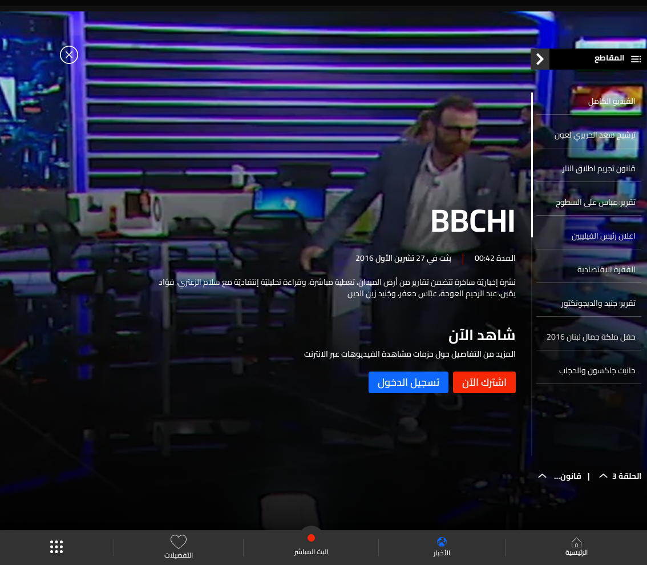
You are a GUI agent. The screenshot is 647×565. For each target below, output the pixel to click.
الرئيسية (576, 548)
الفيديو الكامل (612, 101)
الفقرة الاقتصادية (606, 269)
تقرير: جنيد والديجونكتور (598, 303)
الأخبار (442, 547)
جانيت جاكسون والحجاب (597, 370)
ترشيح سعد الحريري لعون (595, 134)
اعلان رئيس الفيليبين (604, 235)
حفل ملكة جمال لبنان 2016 (591, 336)
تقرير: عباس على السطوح (596, 202)
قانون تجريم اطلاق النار (599, 168)
